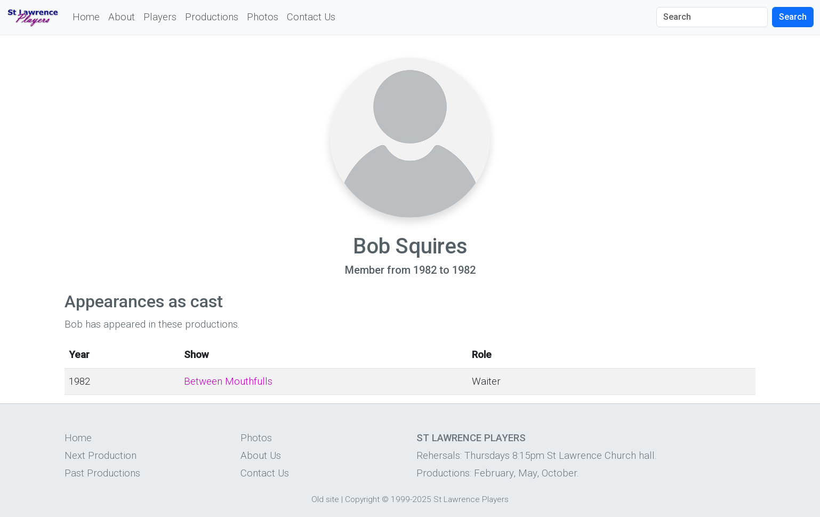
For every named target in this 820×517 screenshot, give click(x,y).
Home (86, 17)
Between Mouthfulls (228, 381)
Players (159, 17)
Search (793, 17)
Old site (325, 499)
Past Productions (102, 473)
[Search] (712, 17)
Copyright (362, 499)
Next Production (100, 456)
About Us (260, 456)
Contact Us (311, 17)
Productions (211, 17)
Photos (262, 17)
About (121, 17)
